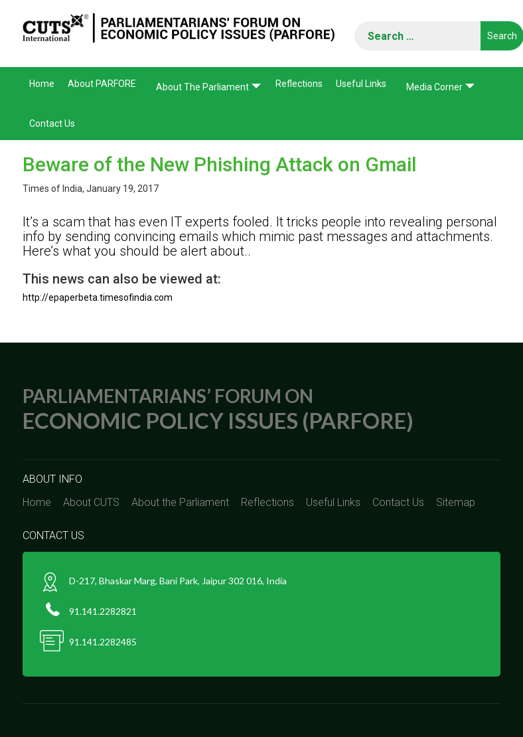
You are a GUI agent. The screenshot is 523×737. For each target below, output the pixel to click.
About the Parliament (202, 87)
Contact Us (52, 123)
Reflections (299, 83)
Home (41, 83)
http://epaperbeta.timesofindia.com (98, 297)
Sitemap (455, 502)
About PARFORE (102, 83)
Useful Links (361, 83)
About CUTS (91, 502)
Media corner (434, 87)
